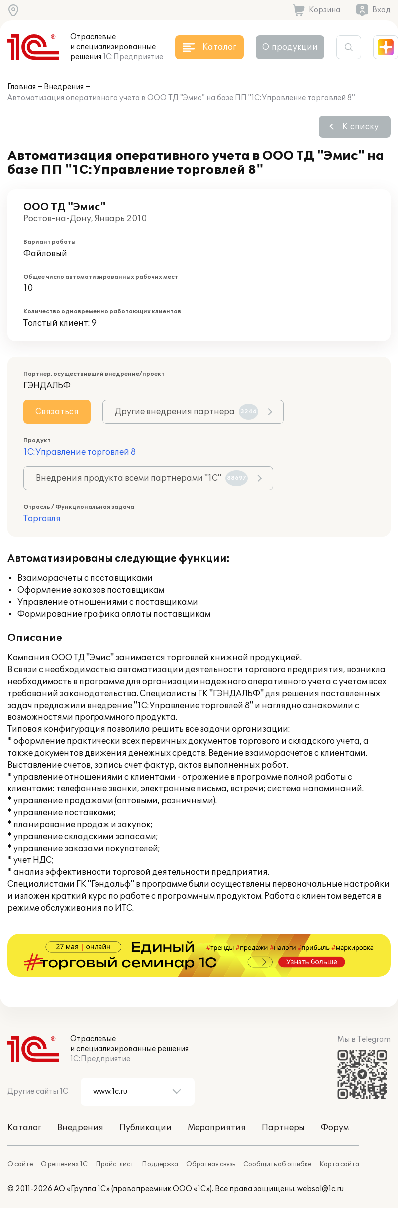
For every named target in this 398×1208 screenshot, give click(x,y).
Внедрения (64, 87)
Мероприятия (217, 1128)
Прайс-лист (115, 1164)
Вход (381, 10)
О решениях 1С (64, 1164)
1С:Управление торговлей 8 (79, 452)
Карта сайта (339, 1164)
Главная (21, 87)
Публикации (145, 1128)
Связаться (57, 412)
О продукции (290, 47)
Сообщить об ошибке (277, 1164)
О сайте (20, 1164)
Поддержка (160, 1164)
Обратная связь (210, 1164)
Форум (335, 1128)
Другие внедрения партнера (186, 412)
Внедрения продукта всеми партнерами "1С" (142, 478)
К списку (360, 127)
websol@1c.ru (320, 1189)
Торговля (42, 519)
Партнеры (283, 1128)
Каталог (24, 1128)
